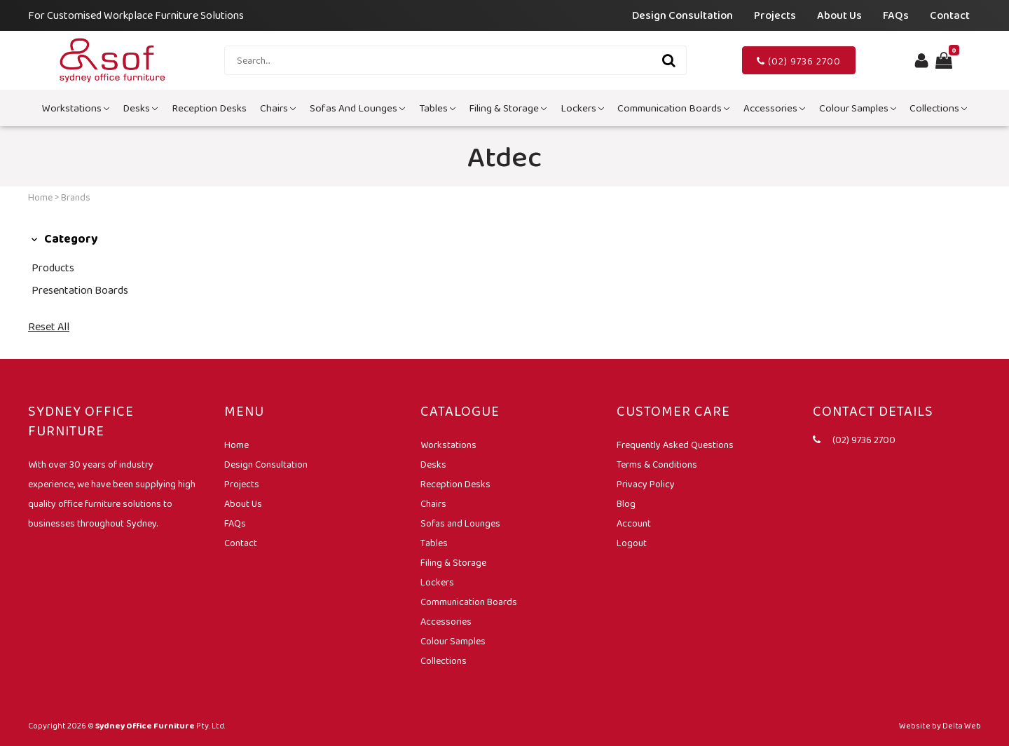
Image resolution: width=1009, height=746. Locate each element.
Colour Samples (857, 108)
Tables (437, 108)
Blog (626, 503)
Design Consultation (682, 15)
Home (40, 197)
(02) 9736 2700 (799, 61)
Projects (775, 15)
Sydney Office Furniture (145, 725)
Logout (632, 543)
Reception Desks (209, 108)
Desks (140, 108)
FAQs (896, 15)
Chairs (278, 108)
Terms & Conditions (657, 464)
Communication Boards (673, 108)
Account (634, 523)
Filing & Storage (508, 108)
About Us (839, 15)
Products (53, 267)
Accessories (774, 108)
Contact (950, 15)
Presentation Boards (80, 290)
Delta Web (961, 725)
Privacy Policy (646, 484)
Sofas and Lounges (357, 108)
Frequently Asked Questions (675, 445)
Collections (938, 108)
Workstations (75, 108)
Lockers (582, 108)
